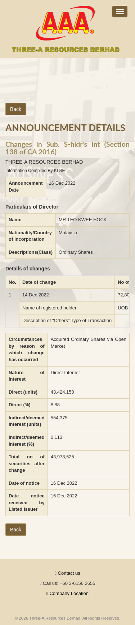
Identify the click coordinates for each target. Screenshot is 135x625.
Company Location (67, 593)
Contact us (67, 573)
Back (15, 109)
